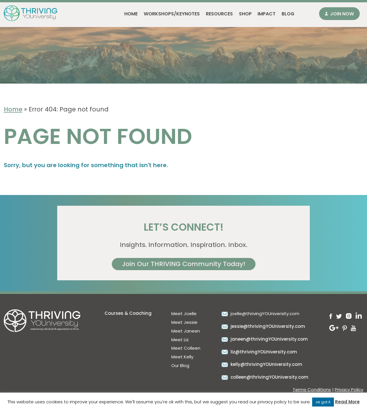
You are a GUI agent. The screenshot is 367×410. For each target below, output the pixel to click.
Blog (288, 13)
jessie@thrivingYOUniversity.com (262, 326)
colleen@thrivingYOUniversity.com (264, 377)
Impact (267, 13)
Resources (219, 13)
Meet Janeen (185, 331)
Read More (347, 402)
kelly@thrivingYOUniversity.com (261, 364)
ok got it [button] (323, 402)
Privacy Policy (349, 389)
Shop (245, 13)
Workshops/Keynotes (172, 13)
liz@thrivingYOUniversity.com (258, 352)
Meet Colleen (185, 348)
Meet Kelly (182, 357)
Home (131, 13)
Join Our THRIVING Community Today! (183, 263)
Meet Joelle (184, 313)
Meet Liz (180, 340)
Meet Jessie (184, 322)
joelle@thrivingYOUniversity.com (259, 313)
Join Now (342, 13)
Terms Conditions (312, 389)
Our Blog (180, 365)
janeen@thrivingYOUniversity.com (264, 339)
